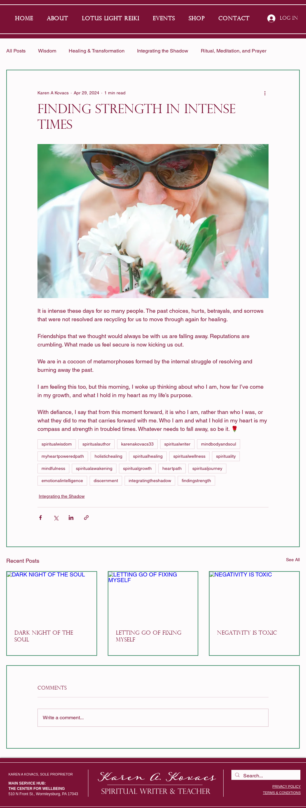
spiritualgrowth (137, 468)
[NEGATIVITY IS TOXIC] (254, 597)
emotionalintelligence (62, 480)
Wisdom (47, 51)
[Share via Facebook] (40, 518)
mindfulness (53, 468)
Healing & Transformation (97, 51)
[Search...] (265, 776)
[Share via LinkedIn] (71, 518)
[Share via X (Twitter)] (56, 518)
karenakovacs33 (137, 443)
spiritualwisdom (57, 443)
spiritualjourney (207, 468)
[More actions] (265, 93)
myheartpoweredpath (63, 456)
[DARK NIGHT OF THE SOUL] (51, 597)
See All (293, 559)
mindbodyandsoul (218, 443)
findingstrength (196, 480)
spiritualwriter (177, 443)
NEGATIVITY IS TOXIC (247, 633)
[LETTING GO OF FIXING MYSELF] (153, 597)
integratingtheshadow (150, 480)
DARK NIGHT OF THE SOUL (43, 636)
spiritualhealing (148, 456)
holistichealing (108, 456)
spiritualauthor (96, 443)
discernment (106, 480)
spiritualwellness (189, 456)
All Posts (16, 51)
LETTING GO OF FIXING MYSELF (148, 636)
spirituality (226, 456)
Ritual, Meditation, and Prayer (233, 51)
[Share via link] (86, 518)
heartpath (172, 468)
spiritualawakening (94, 468)
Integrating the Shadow (162, 51)
